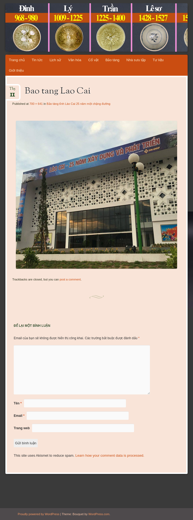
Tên (18, 403)
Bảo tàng (113, 60)
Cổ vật (93, 60)
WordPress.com (98, 514)
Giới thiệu (16, 70)
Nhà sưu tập (136, 60)
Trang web (22, 428)
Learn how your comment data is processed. (109, 455)
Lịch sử (55, 60)
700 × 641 (36, 103)
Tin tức (37, 60)
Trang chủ (17, 60)
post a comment (69, 279)
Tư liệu (158, 60)
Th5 (12, 90)
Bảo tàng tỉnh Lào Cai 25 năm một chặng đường (78, 103)
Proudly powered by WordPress (38, 514)
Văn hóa (74, 60)
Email (19, 416)
